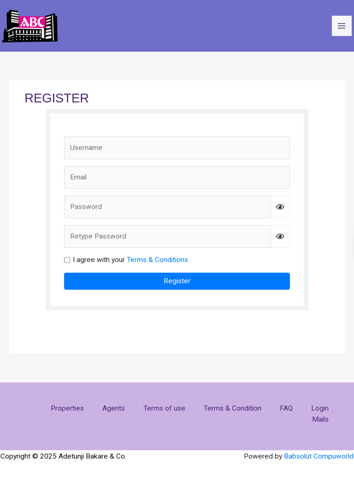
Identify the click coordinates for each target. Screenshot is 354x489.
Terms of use (164, 408)
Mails (320, 419)
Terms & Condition (232, 408)
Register (177, 281)
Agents (113, 408)
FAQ (286, 408)
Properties (67, 408)
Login (320, 408)
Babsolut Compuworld (319, 456)
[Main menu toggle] (342, 26)
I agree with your (130, 260)
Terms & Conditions (157, 260)
